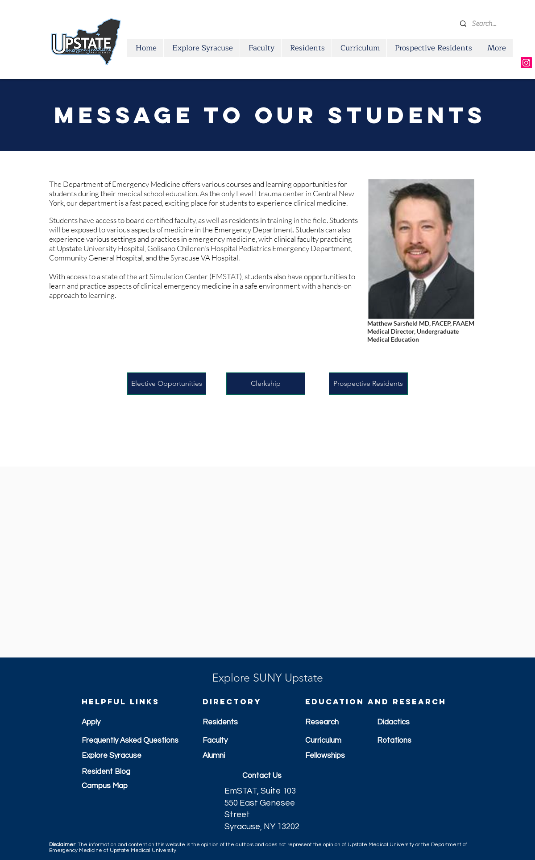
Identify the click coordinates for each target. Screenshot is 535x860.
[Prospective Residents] (368, 383)
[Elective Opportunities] (166, 383)
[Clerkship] (265, 383)
